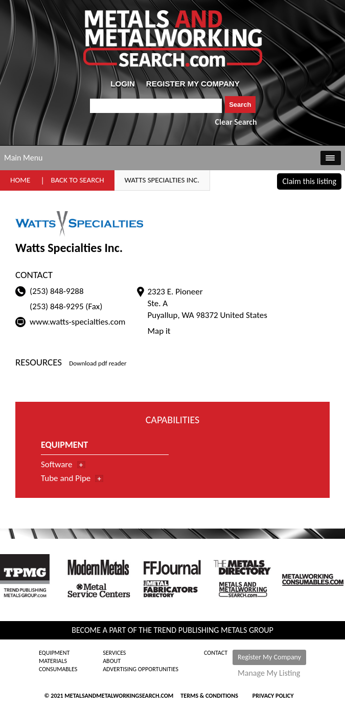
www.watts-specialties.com (77, 321)
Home (20, 180)
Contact (215, 653)
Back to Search (77, 180)
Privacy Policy (273, 696)
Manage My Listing (269, 673)
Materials (53, 661)
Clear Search (236, 122)
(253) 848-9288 (57, 291)
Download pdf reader (97, 363)
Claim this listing (309, 181)
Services (114, 653)
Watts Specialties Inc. (162, 180)
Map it (158, 331)
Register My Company (269, 657)
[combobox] (156, 106)
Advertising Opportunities (140, 669)
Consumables (58, 669)
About (112, 661)
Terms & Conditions (209, 696)
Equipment (54, 653)
